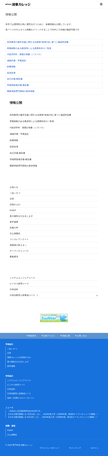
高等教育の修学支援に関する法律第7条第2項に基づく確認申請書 (37, 42)
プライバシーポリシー (50, 448)
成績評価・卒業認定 (16, 60)
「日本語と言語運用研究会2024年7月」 (24, 411)
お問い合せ (82, 336)
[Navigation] (101, 4)
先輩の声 (14, 227)
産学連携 (14, 222)
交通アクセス (49, 336)
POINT (13, 210)
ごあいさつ (15, 193)
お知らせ (14, 187)
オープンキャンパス (19, 251)
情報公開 (66, 336)
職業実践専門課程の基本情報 (20, 91)
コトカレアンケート (19, 239)
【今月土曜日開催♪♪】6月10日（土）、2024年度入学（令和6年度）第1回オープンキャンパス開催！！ (52, 417)
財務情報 (11, 66)
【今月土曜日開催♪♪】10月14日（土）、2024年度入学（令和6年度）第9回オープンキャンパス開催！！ (53, 414)
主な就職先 (15, 233)
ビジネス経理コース (19, 283)
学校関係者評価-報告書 (18, 85)
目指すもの (15, 204)
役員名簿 (11, 73)
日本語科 (14, 289)
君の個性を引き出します (21, 216)
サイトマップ (76, 448)
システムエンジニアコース (22, 278)
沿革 (12, 199)
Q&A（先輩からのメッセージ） (21, 398)
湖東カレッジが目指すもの (19, 357)
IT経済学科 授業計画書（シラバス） (25, 54)
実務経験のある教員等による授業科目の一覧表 (29, 48)
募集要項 (14, 256)
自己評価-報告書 (14, 79)
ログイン (95, 448)
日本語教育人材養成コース (24, 295)
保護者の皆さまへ (18, 245)
